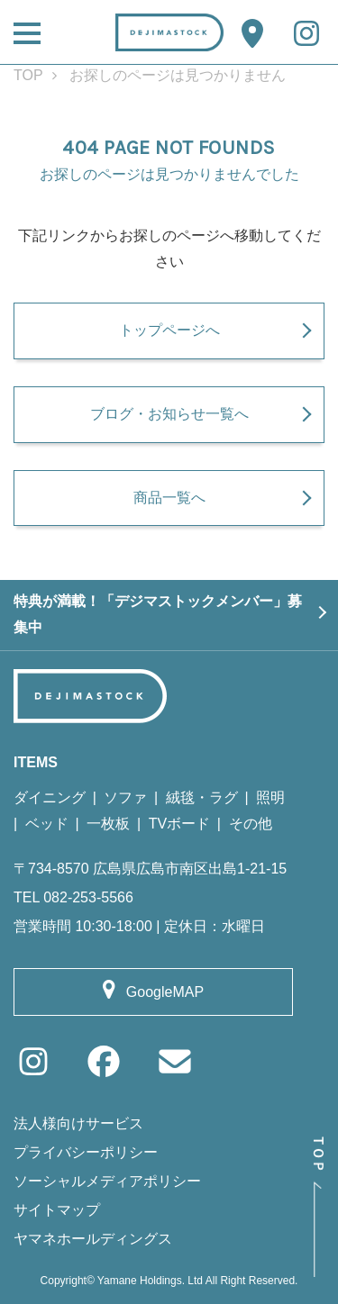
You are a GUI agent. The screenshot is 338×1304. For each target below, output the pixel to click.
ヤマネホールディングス (93, 1238)
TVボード (179, 823)
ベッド (47, 823)
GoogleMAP (165, 992)
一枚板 (108, 823)
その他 (250, 823)
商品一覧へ (169, 497)
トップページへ (169, 330)
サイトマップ (57, 1210)
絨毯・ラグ (202, 797)
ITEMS (36, 762)
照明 (270, 797)
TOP (28, 75)
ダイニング (50, 797)
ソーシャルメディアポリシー (107, 1181)
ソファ (125, 797)
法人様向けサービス (78, 1123)
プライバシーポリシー (86, 1152)
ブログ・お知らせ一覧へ (169, 413)
